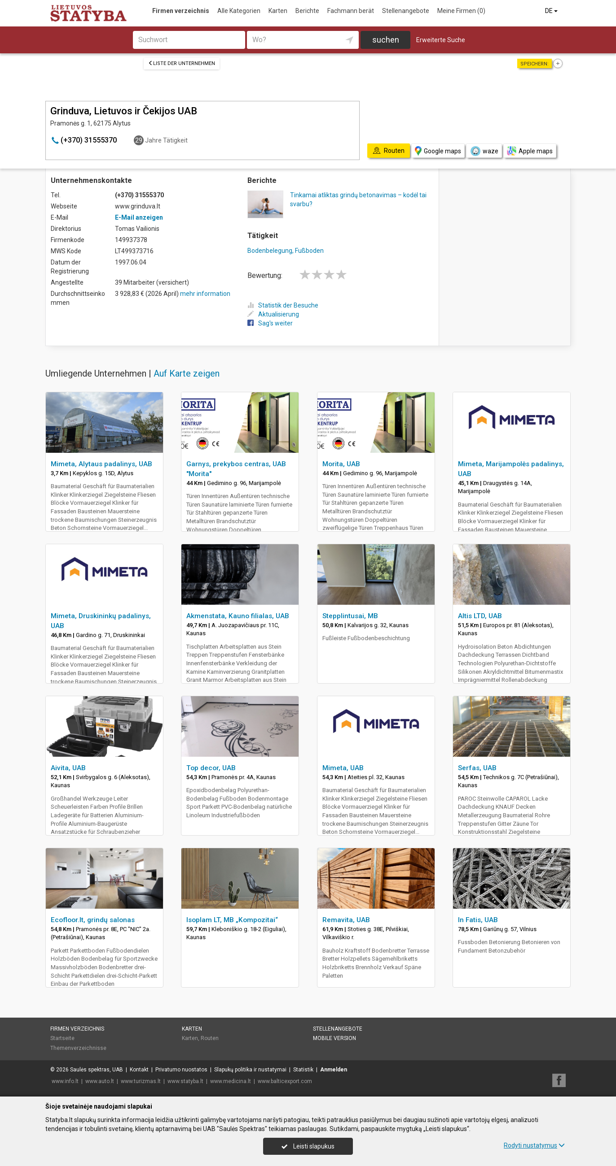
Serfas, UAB (477, 768)
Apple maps (530, 151)
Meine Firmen (461, 10)
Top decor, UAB (211, 768)
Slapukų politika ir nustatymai (250, 1069)
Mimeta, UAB (343, 768)
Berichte (307, 10)
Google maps (438, 151)
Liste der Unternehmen (181, 63)
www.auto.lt (99, 1081)
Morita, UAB (341, 464)
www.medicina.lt (230, 1081)
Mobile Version (334, 1038)
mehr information (205, 293)
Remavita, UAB (346, 920)
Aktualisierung (273, 314)
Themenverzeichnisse (78, 1048)
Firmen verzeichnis (180, 10)
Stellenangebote (405, 10)
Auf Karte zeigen (187, 373)
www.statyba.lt (185, 1081)
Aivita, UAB (68, 768)
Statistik (303, 1069)
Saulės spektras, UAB (96, 1069)
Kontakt (139, 1069)
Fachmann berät (350, 10)
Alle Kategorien (238, 10)
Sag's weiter (270, 323)
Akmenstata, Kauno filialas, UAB (237, 616)
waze (484, 151)
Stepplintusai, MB (350, 616)
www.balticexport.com (285, 1081)
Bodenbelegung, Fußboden (285, 250)
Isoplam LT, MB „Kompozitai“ (232, 920)
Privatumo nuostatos (181, 1069)
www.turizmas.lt (141, 1081)
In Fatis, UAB (478, 920)
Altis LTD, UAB (480, 616)
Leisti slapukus (308, 1146)
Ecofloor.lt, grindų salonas (93, 920)
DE (552, 10)
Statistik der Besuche (282, 305)
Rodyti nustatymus (534, 1145)
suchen (385, 39)
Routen (210, 1038)
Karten (277, 10)
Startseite (62, 1038)
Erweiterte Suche (440, 39)
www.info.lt (65, 1081)
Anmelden (333, 1069)
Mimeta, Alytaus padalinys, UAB (101, 464)
